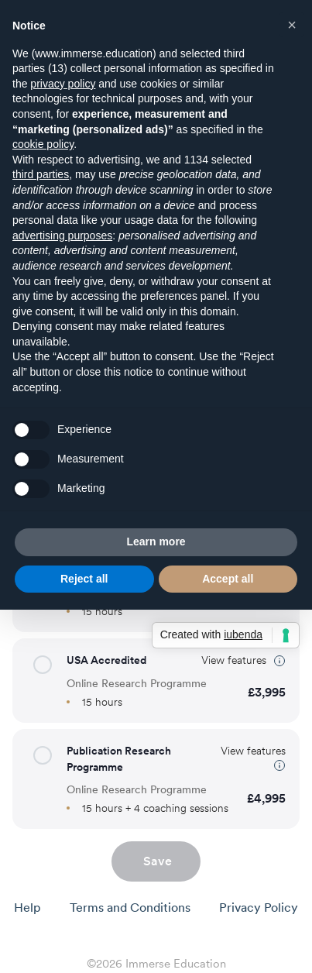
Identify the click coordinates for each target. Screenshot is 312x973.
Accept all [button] (227, 578)
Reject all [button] (84, 578)
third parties (40, 174)
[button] (42, 664)
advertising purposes (62, 235)
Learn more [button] (155, 541)
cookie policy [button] (43, 144)
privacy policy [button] (62, 83)
